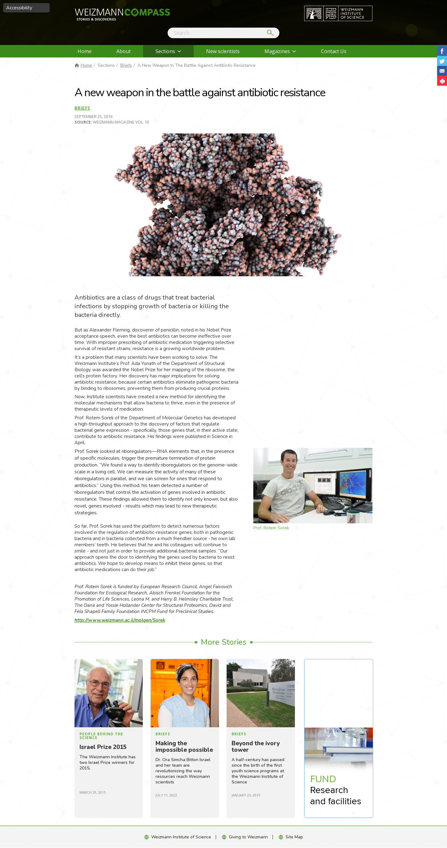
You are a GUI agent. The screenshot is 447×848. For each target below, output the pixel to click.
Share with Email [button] (442, 71)
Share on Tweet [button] (442, 61)
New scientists (223, 51)
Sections (165, 51)
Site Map (294, 837)
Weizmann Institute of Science (181, 837)
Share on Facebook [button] (442, 51)
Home (85, 51)
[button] (442, 81)
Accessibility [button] (19, 8)
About (123, 51)
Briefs (126, 65)
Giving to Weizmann (248, 837)
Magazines (277, 51)
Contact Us (333, 51)
